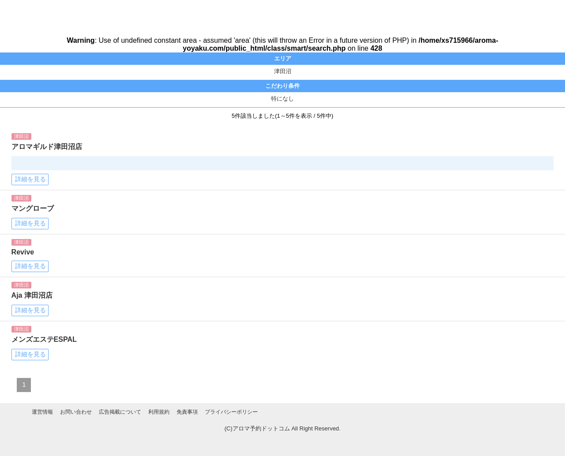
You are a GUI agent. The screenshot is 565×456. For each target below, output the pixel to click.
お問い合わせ (76, 412)
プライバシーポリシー (231, 412)
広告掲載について (120, 412)
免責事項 (187, 412)
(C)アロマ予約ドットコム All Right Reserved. (283, 428)
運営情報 (42, 412)
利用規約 (159, 412)
